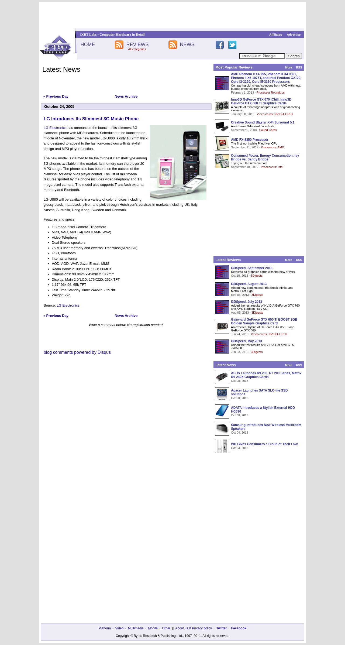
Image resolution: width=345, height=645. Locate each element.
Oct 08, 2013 (239, 380)
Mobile (153, 628)
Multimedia (136, 628)
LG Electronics (55, 128)
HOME (87, 44)
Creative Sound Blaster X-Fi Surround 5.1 (262, 122)
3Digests (257, 275)
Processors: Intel (272, 167)
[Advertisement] (172, 15)
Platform (105, 628)
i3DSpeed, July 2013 (246, 302)
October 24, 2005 (59, 106)
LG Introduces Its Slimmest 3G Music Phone (91, 118)
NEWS (187, 44)
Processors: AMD (272, 147)
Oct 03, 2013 (239, 448)
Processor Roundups (271, 92)
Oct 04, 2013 (239, 432)
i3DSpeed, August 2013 (249, 284)
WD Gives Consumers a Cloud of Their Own (264, 444)
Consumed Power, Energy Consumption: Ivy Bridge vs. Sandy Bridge (265, 157)
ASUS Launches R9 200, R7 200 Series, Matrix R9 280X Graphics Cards (266, 375)
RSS (299, 67)
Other (166, 628)
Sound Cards (268, 130)
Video (119, 628)
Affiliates (275, 34)
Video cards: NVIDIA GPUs (275, 114)
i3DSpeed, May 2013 (246, 341)
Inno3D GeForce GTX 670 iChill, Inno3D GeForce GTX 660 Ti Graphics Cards (261, 101)
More (288, 67)
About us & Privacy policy (193, 628)
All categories (137, 49)
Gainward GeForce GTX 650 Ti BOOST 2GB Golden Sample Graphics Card (264, 321)
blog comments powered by (77, 352)
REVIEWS (137, 44)
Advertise (294, 34)
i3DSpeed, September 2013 (251, 268)
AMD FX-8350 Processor (249, 140)
